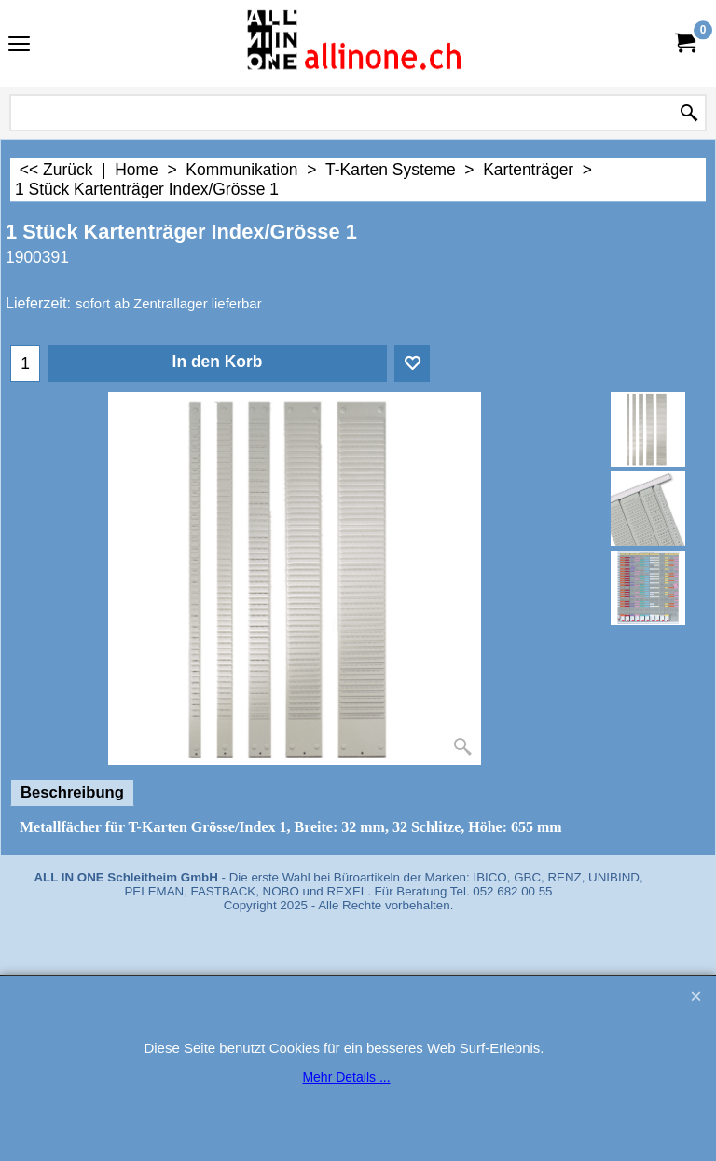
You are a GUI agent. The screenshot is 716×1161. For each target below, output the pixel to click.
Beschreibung (72, 792)
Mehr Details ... (346, 1077)
